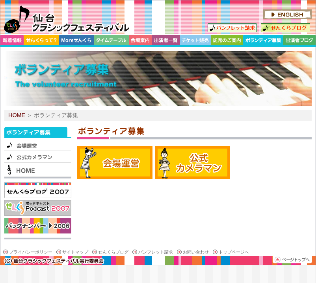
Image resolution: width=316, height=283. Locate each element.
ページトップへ (292, 259)
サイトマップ (75, 252)
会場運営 (37, 145)
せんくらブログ (285, 27)
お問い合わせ (196, 252)
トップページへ (234, 252)
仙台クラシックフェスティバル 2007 (66, 19)
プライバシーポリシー (30, 252)
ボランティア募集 (37, 133)
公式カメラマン (37, 156)
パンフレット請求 (232, 27)
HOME (16, 115)
